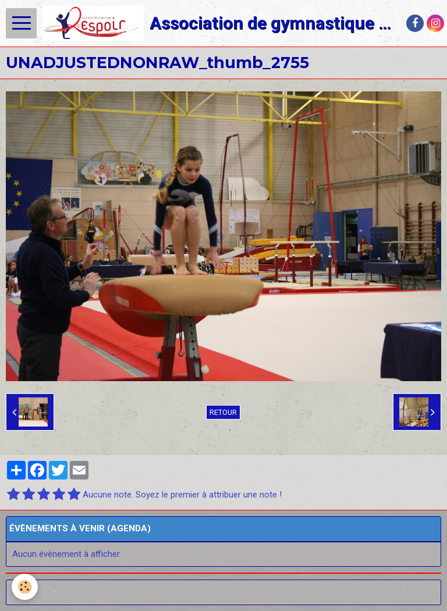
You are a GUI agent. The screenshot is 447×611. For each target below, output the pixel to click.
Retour (223, 412)
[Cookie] (25, 587)
